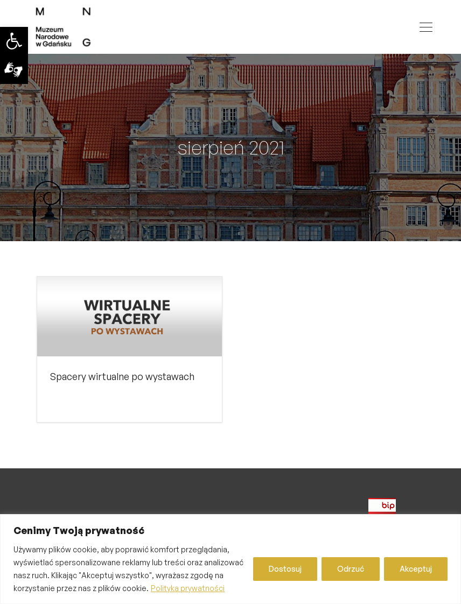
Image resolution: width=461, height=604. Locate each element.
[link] (14, 41)
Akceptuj (416, 568)
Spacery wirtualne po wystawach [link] (122, 376)
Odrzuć (350, 568)
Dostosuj (285, 568)
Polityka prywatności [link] (188, 588)
